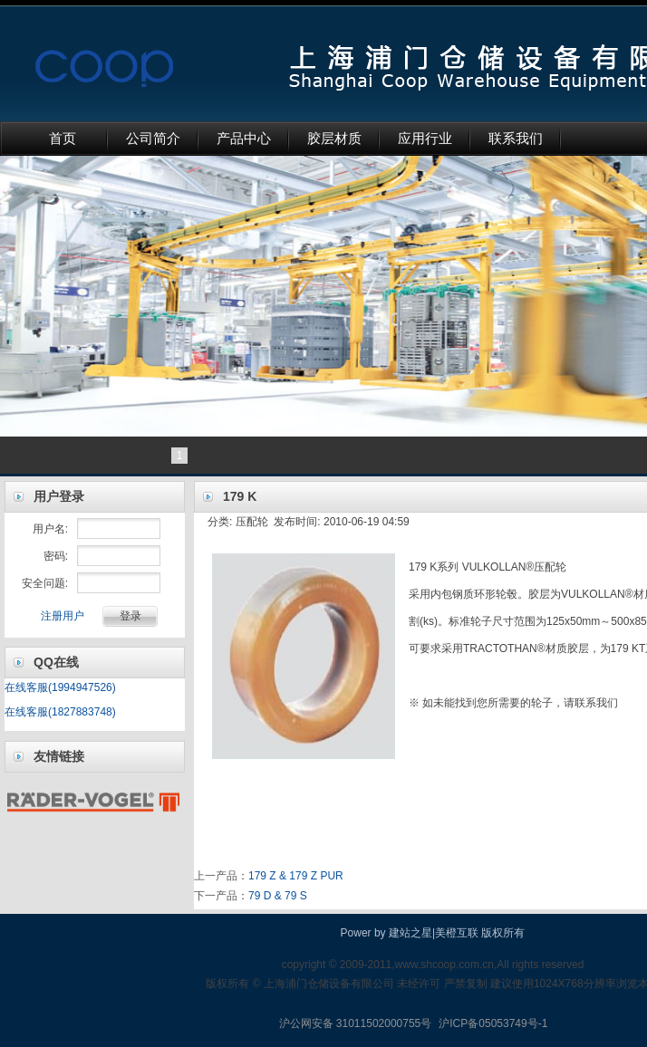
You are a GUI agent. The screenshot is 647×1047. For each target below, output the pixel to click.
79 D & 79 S (277, 895)
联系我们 (515, 138)
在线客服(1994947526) (60, 687)
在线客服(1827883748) (60, 712)
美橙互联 (456, 933)
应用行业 (425, 138)
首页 (62, 138)
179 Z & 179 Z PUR (295, 875)
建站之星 (410, 933)
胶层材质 (334, 138)
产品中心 (244, 138)
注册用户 (62, 616)
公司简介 (153, 138)
